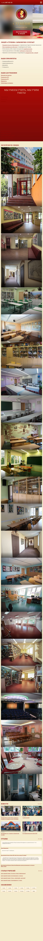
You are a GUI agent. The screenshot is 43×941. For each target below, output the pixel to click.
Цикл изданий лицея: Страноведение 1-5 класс (11, 880)
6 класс (33, 888)
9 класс (15, 891)
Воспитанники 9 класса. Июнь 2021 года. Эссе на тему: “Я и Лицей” (13, 855)
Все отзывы (40, 838)
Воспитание (4, 99)
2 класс (9, 888)
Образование (4, 97)
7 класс (3, 891)
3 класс (15, 888)
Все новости (40, 803)
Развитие (3, 101)
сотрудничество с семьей (31, 52)
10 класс (21, 891)
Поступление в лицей (21, 33)
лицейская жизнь (27, 49)
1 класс (3, 888)
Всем (34, 891)
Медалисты (4, 81)
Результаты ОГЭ (5, 77)
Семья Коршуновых (4, 848)
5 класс (27, 888)
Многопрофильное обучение (9, 47)
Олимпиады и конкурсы (7, 83)
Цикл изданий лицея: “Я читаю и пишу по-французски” (13, 873)
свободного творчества (26, 51)
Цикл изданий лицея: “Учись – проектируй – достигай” (13, 878)
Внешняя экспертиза (6, 75)
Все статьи (40, 870)
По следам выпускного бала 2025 (30, 833)
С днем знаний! (26, 817)
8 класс (9, 891)
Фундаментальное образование (10, 45)
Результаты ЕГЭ (5, 79)
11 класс (27, 891)
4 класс (21, 888)
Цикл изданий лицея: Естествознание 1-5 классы (12, 875)
